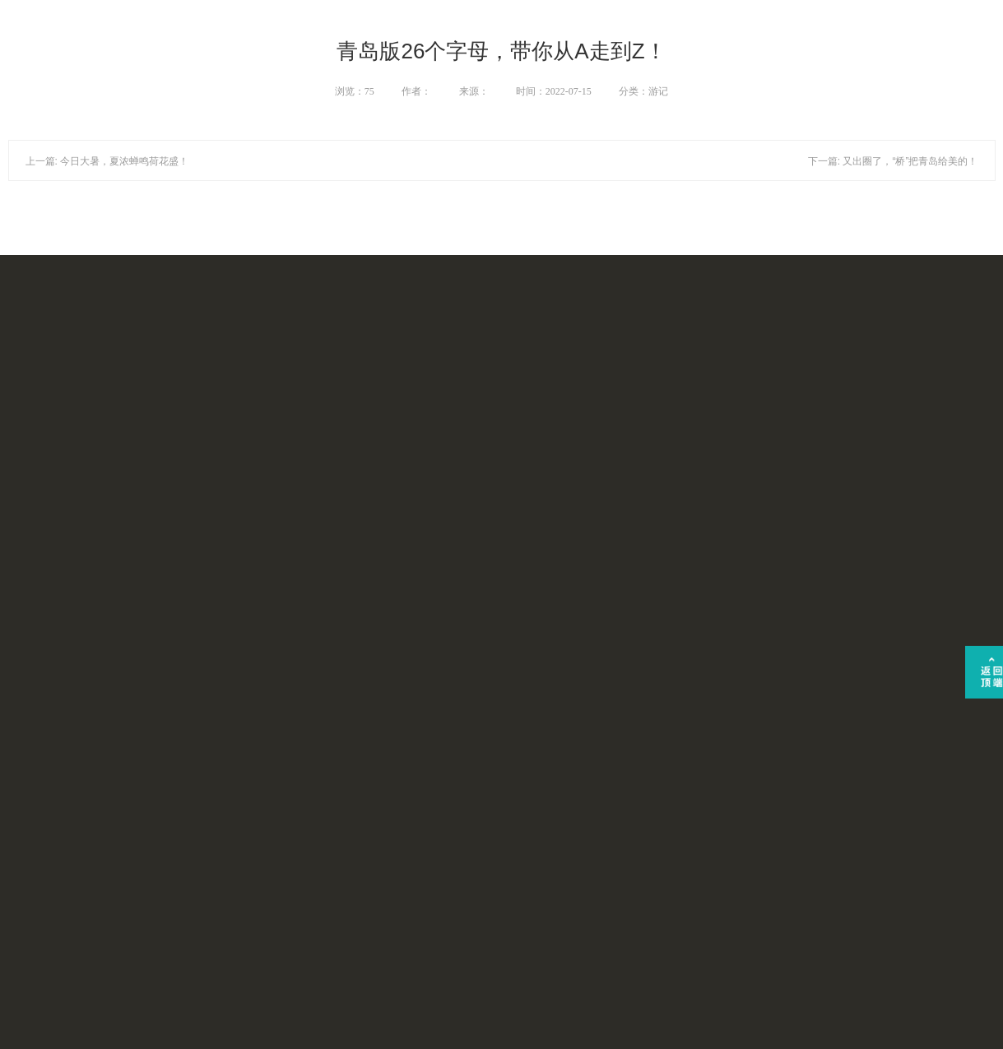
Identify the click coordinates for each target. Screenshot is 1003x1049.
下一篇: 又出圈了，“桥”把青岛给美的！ (893, 161)
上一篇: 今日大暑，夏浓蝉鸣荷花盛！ (107, 161)
